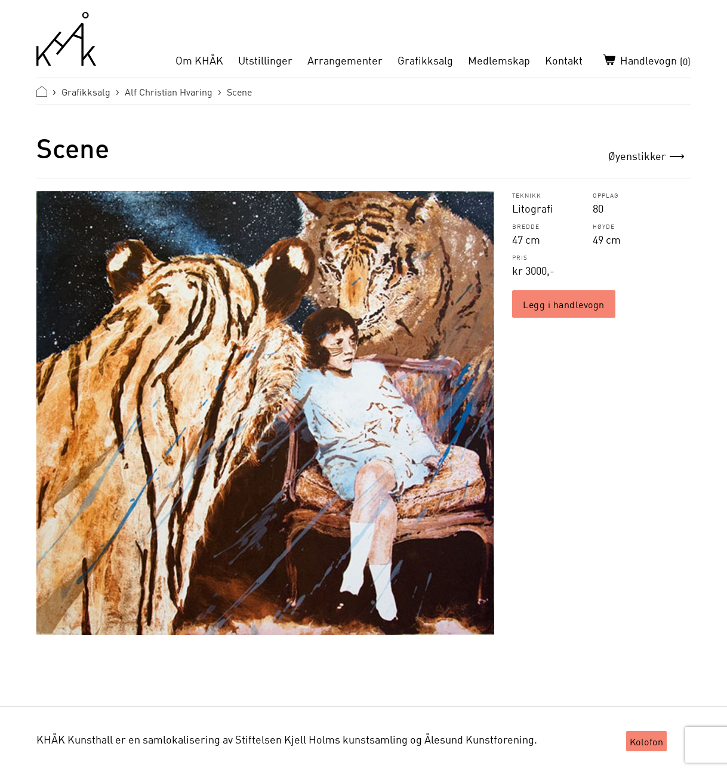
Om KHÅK (199, 60)
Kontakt (564, 60)
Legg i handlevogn (564, 304)
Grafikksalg (425, 60)
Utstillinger (265, 60)
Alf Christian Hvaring (168, 91)
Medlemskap (499, 60)
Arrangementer (345, 60)
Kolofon (647, 741)
